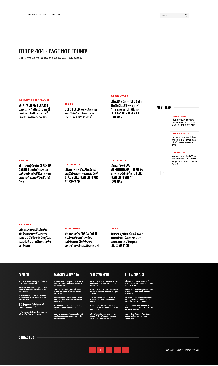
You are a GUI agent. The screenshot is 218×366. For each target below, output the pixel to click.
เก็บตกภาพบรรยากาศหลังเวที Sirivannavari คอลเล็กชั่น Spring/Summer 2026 (184, 123)
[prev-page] (159, 173)
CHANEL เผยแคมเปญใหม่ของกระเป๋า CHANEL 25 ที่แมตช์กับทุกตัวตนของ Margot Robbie (31, 306)
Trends (69, 105)
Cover (114, 229)
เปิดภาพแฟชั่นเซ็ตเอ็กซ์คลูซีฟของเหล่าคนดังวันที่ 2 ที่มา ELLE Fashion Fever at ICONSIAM (81, 176)
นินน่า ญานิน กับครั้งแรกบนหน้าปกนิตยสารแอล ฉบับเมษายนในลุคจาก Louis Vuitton (127, 240)
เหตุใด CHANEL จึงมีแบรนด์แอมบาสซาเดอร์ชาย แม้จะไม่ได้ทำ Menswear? (33, 314)
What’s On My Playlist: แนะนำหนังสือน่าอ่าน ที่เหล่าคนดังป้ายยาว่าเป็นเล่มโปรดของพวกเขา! (34, 112)
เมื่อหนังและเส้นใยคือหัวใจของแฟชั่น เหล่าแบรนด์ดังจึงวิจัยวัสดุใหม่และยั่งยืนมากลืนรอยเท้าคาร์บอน (35, 238)
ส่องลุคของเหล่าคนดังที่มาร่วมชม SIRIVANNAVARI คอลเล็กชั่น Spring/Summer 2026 (184, 141)
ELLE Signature (73, 165)
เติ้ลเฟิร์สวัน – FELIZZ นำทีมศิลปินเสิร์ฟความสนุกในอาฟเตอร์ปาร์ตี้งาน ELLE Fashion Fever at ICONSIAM (126, 110)
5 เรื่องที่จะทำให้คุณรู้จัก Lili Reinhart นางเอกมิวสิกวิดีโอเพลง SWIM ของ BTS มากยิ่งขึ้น (103, 300)
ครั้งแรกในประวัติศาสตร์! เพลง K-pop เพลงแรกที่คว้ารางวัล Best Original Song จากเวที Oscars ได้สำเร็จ (103, 317)
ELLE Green (25, 225)
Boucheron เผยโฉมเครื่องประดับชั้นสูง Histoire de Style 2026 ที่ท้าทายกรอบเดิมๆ (68, 308)
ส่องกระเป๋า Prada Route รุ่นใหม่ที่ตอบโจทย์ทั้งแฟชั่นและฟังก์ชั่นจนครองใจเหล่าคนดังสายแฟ (82, 240)
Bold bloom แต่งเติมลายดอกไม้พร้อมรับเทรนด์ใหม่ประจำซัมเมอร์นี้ (81, 114)
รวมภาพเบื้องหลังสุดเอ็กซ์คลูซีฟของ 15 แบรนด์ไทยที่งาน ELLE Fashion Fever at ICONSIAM (138, 317)
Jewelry (23, 161)
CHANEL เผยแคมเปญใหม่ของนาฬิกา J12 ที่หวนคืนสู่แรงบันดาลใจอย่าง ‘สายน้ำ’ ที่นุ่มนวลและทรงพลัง (68, 317)
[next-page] (163, 173)
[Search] (186, 15)
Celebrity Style (180, 134)
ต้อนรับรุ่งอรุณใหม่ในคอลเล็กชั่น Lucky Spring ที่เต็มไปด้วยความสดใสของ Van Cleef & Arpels (68, 300)
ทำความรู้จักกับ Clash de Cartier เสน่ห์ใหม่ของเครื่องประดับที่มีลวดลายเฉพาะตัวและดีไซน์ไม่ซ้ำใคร (35, 174)
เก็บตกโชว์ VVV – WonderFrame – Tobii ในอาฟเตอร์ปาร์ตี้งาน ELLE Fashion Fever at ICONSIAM (127, 174)
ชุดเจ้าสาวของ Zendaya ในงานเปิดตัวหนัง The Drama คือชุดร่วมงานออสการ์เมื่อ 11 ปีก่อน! (185, 160)
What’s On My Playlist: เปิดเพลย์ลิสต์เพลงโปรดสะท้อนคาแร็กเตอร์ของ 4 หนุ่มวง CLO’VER (104, 292)
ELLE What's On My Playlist (34, 101)
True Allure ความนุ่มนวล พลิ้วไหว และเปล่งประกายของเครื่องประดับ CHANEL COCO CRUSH (67, 292)
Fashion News (72, 229)
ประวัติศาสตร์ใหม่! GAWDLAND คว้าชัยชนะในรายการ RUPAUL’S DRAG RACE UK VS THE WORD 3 (104, 308)
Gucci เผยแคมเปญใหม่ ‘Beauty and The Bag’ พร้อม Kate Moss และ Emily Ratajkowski (32, 298)
